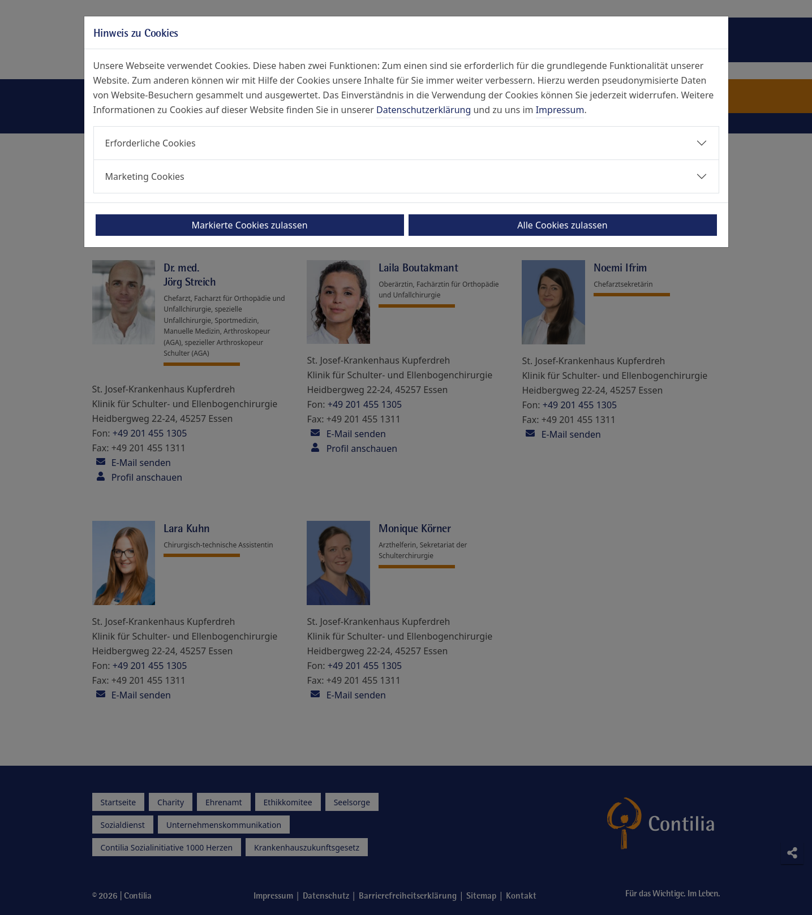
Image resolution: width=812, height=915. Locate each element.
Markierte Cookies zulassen (249, 225)
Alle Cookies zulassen (562, 225)
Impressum (560, 109)
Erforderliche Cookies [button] (150, 143)
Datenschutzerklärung (423, 109)
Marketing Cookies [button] (144, 176)
